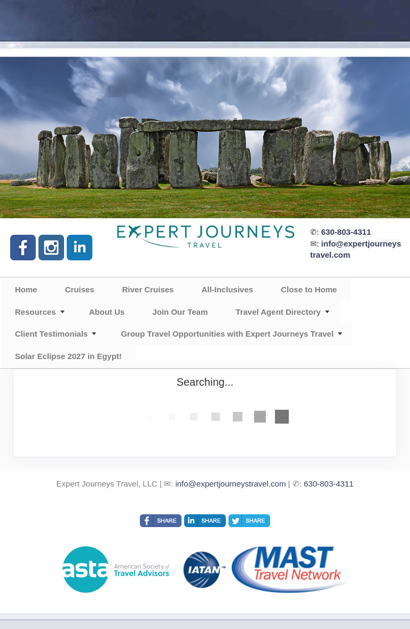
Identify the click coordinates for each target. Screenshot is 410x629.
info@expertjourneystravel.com (230, 483)
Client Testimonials (51, 333)
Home (26, 289)
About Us (107, 311)
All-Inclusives (227, 289)
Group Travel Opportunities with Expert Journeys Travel (227, 333)
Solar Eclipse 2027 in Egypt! (68, 356)
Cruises (79, 289)
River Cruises (148, 289)
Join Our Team (180, 311)
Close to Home (309, 289)
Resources (35, 311)
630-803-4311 (346, 231)
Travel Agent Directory (278, 311)
